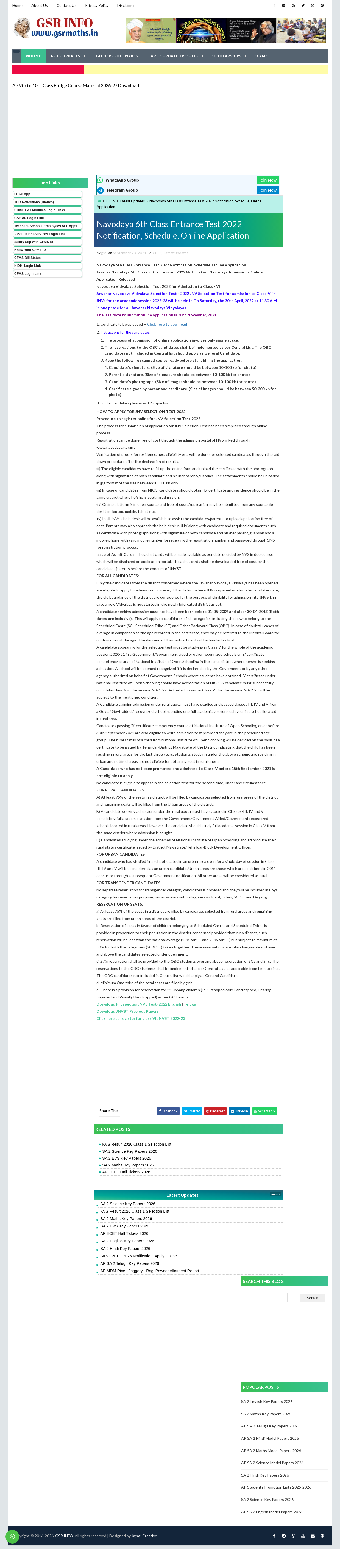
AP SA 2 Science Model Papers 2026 (272, 360)
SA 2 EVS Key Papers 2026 (96, 1215)
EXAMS (261, 55)
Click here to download (137, 324)
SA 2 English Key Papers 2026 (97, 1298)
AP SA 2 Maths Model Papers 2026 (271, 347)
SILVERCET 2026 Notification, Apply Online (108, 1312)
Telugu (159, 1060)
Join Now (221, 178)
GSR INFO (64, 1353)
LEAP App (22, 192)
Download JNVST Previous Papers (97, 1067)
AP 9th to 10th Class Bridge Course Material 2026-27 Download (75, 83)
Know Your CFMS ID (30, 264)
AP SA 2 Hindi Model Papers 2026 (270, 335)
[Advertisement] (134, 129)
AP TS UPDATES (65, 55)
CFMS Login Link (27, 287)
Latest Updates (102, 199)
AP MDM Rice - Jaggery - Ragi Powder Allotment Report (119, 1327)
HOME (33, 55)
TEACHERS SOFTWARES (115, 55)
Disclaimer (126, 5)
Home (17, 5)
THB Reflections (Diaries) (27, 202)
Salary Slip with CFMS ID (33, 256)
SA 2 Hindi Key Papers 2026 (95, 1305)
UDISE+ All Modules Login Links (29, 214)
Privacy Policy (96, 5)
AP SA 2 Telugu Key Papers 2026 (99, 1320)
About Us (39, 5)
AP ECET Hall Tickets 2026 (96, 1228)
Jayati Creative (144, 1353)
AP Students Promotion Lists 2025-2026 (276, 384)
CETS (80, 199)
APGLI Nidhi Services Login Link (31, 246)
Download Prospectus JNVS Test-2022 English (108, 1060)
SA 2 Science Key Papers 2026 (99, 1208)
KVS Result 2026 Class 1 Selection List (106, 1201)
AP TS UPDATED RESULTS (175, 55)
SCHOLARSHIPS (227, 55)
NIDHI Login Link (27, 279)
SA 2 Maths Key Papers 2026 (97, 1221)
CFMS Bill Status (27, 271)
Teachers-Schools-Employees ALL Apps (31, 234)
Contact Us (66, 5)
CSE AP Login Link (29, 224)
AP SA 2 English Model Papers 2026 (272, 408)
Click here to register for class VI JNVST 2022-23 (110, 1075)
